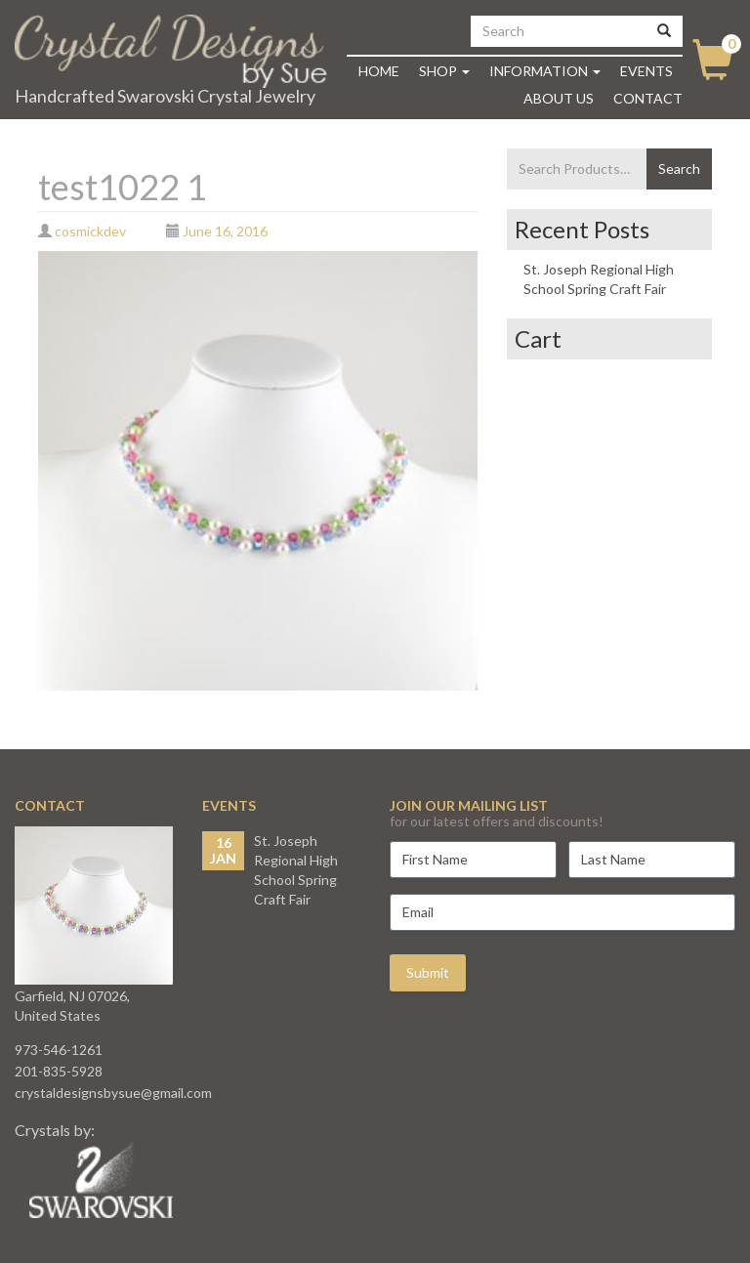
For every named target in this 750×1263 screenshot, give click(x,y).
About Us (558, 98)
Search (679, 168)
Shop (444, 71)
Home (378, 71)
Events (646, 71)
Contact (648, 98)
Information (545, 71)
